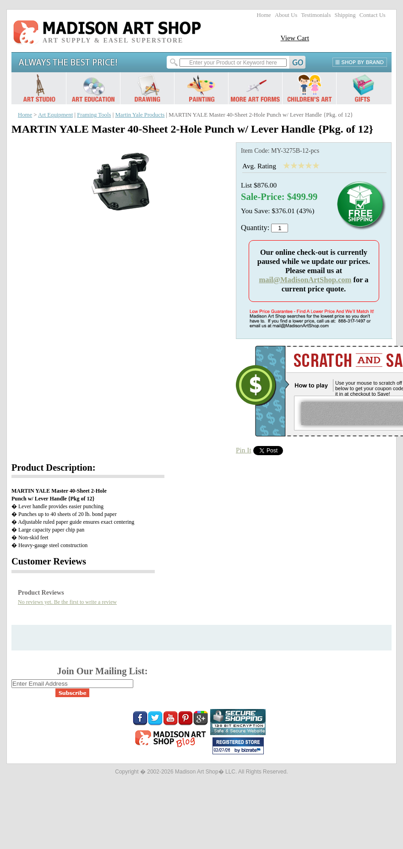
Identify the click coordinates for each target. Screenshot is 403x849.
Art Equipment (55, 115)
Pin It (243, 450)
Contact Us (372, 15)
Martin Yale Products (139, 115)
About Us (286, 15)
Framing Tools (94, 115)
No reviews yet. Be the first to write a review (67, 602)
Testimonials (316, 15)
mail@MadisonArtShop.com (305, 279)
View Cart (294, 38)
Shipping (345, 15)
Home (264, 15)
